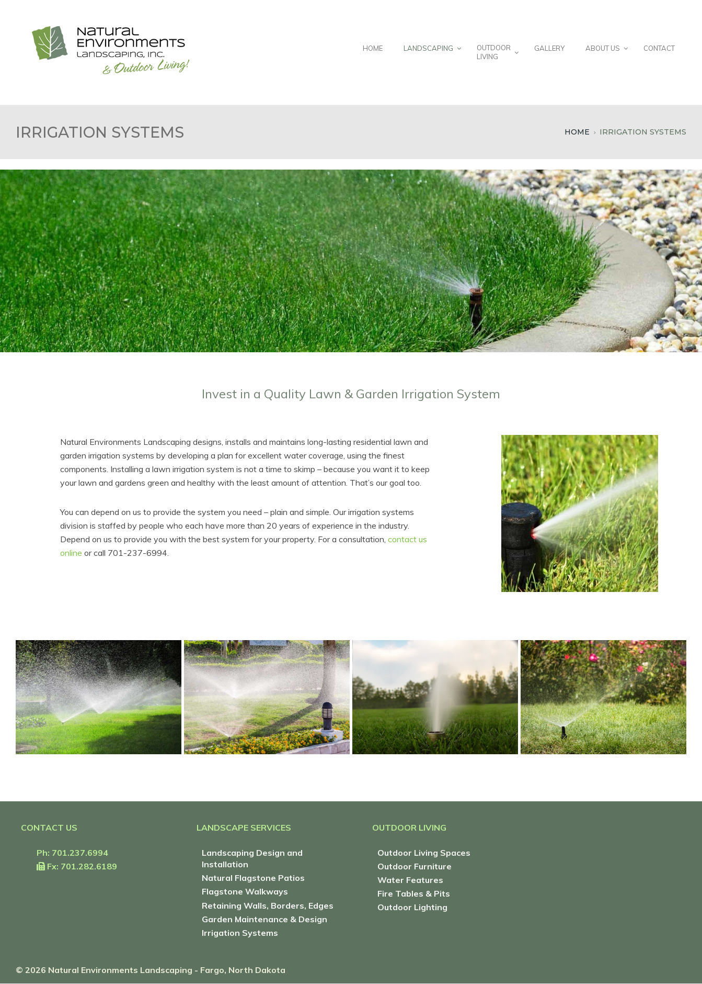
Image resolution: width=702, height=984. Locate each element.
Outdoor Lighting (412, 907)
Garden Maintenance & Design (264, 919)
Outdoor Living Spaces (423, 852)
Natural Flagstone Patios (253, 878)
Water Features (410, 880)
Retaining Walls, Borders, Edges (267, 905)
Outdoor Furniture (414, 866)
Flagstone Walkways (245, 891)
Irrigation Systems (240, 932)
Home (577, 132)
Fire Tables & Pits (413, 893)
